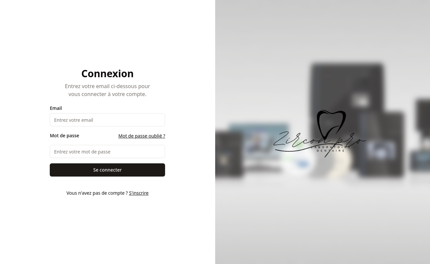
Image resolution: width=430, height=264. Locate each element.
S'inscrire (138, 193)
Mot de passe (64, 135)
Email (56, 108)
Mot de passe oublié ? (141, 136)
